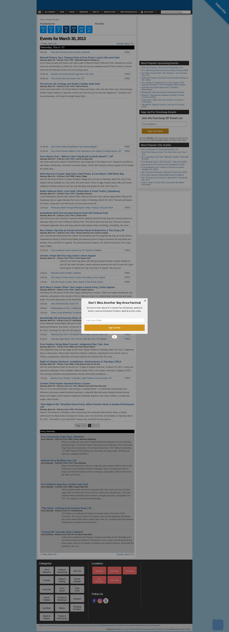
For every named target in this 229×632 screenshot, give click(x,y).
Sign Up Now (114, 327)
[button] (114, 303)
